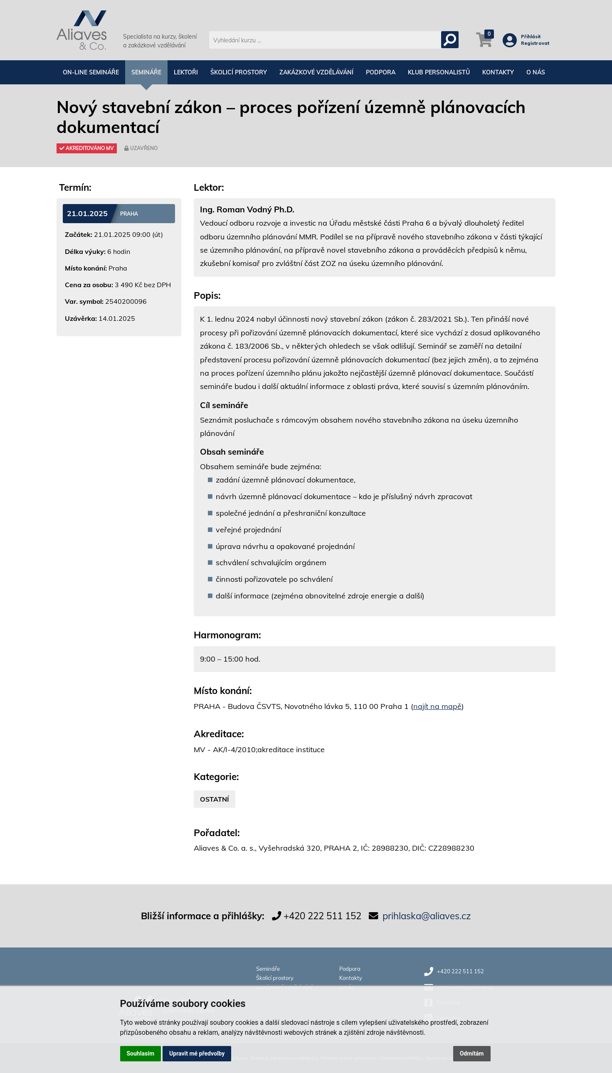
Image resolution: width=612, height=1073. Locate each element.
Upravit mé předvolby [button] (197, 1053)
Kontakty (498, 72)
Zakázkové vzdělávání (316, 72)
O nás (535, 72)
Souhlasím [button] (141, 1053)
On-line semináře (91, 72)
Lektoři (186, 72)
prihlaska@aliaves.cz (426, 916)
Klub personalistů (439, 72)
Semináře (146, 72)
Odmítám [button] (472, 1053)
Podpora (380, 72)
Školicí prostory (238, 72)
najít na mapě (437, 706)
